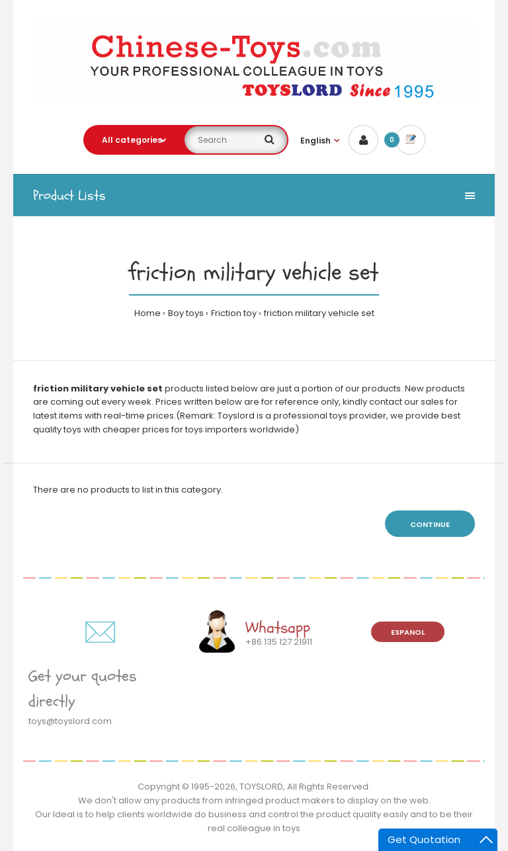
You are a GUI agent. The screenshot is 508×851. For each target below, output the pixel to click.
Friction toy (234, 313)
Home (147, 313)
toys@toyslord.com (70, 721)
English (315, 140)
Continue (430, 524)
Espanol (408, 632)
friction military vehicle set (319, 313)
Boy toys (186, 313)
